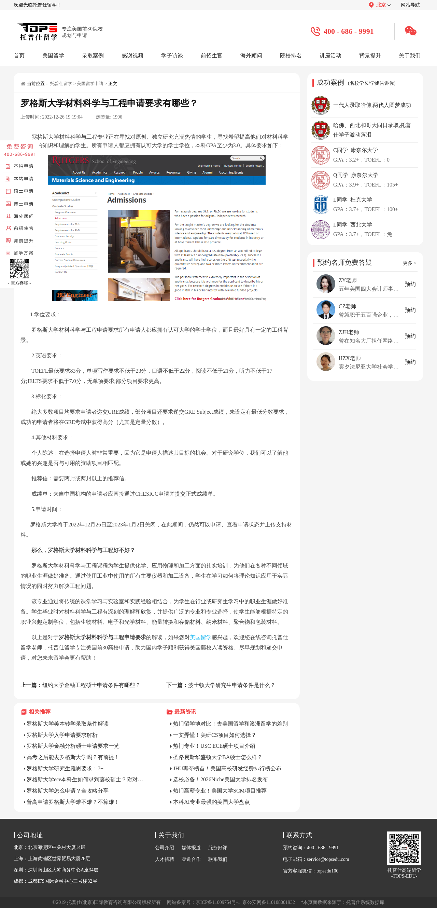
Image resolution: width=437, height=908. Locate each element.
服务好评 (217, 847)
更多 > (409, 263)
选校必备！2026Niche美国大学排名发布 (220, 779)
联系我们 (217, 859)
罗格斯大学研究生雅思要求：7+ (65, 768)
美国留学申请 (90, 83)
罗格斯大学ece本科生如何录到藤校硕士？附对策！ (85, 779)
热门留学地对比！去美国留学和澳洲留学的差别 (230, 724)
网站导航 (410, 5)
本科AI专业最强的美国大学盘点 (211, 802)
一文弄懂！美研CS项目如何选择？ (214, 735)
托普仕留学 (61, 83)
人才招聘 (164, 859)
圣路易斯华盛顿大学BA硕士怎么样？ (218, 757)
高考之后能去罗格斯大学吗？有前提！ (73, 757)
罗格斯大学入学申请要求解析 (62, 735)
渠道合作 (191, 859)
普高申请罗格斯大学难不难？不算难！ (73, 802)
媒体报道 (191, 847)
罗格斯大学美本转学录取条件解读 (68, 724)
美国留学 (201, 637)
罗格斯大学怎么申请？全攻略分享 (68, 791)
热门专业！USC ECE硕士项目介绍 (214, 746)
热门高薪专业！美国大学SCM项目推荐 (220, 791)
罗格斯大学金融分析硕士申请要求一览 (73, 746)
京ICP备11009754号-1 (218, 902)
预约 (410, 284)
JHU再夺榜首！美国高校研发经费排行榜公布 (227, 768)
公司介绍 (164, 847)
